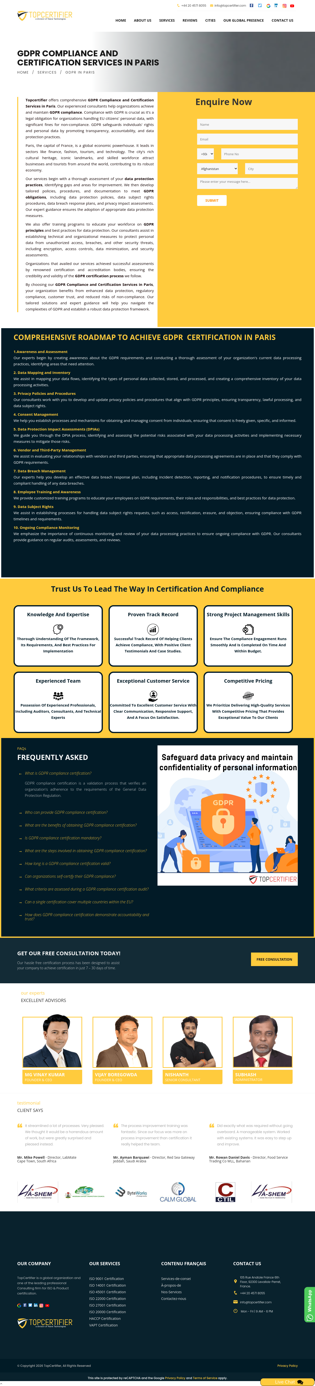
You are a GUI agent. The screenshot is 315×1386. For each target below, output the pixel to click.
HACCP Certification (105, 1318)
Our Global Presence (243, 20)
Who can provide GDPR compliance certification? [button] (63, 812)
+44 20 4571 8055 (193, 5)
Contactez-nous (173, 1298)
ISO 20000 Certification (107, 1311)
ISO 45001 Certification (107, 1292)
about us (142, 20)
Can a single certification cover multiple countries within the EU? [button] (75, 902)
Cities (210, 20)
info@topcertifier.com (228, 5)
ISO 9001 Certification (106, 1278)
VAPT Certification (103, 1325)
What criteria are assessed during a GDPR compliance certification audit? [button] (83, 889)
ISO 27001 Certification (107, 1305)
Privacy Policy (287, 1366)
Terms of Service (205, 1378)
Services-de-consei (176, 1278)
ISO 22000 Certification (107, 1298)
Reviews (190, 20)
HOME (23, 72)
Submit (212, 200)
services (167, 20)
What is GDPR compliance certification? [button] (54, 773)
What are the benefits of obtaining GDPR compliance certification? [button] (77, 825)
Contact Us (282, 20)
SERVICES (47, 72)
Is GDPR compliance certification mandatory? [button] (59, 838)
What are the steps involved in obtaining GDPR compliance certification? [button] (82, 851)
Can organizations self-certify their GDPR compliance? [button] (67, 876)
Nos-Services (171, 1292)
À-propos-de (171, 1285)
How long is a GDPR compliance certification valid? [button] (64, 863)
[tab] (85, 774)
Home (120, 20)
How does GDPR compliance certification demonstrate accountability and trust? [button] (83, 915)
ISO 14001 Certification (107, 1285)
